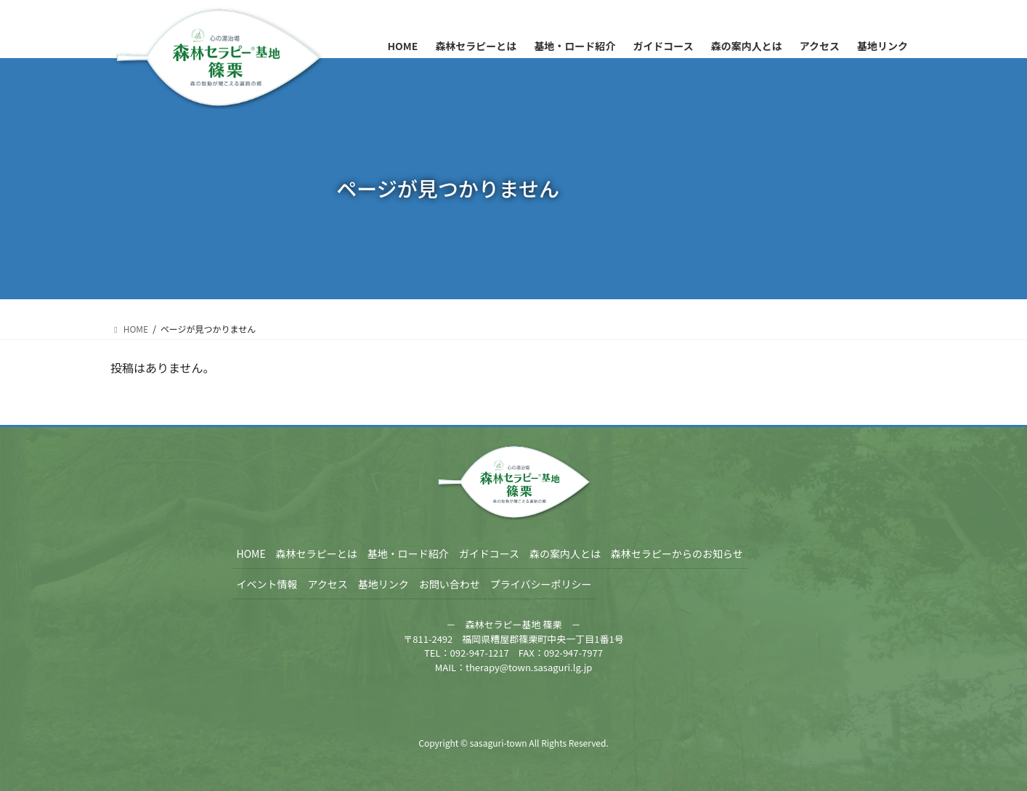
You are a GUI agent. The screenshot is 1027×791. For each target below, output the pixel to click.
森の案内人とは (565, 553)
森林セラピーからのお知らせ (677, 553)
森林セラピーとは (316, 553)
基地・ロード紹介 (408, 553)
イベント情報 (267, 584)
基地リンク (383, 584)
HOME (251, 553)
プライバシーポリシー (541, 584)
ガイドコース (489, 553)
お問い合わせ (449, 584)
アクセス (328, 584)
